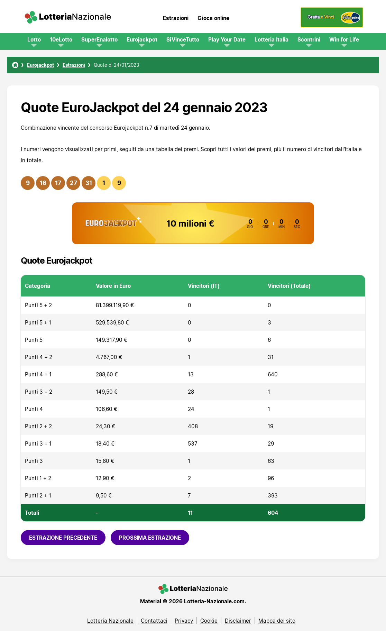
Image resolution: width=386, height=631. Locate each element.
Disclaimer (238, 620)
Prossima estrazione (150, 537)
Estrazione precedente (63, 537)
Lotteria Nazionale (110, 620)
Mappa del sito (276, 620)
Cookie (209, 620)
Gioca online (213, 18)
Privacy (184, 620)
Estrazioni (176, 18)
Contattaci (154, 620)
